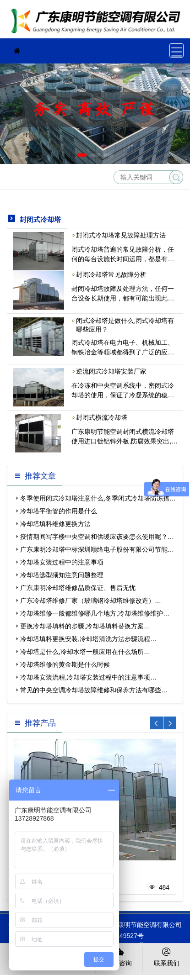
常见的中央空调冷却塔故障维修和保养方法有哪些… (94, 690)
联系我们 (166, 956)
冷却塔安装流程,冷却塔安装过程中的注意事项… (88, 677)
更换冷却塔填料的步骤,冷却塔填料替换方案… (85, 626)
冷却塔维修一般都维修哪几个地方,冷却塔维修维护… (94, 613)
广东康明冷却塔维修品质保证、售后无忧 (78, 587)
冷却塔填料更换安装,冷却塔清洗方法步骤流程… (88, 639)
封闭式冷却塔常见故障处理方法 (121, 235)
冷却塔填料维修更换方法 (55, 523)
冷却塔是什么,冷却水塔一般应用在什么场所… (85, 651)
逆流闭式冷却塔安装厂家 (111, 371)
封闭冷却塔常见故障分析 (111, 274)
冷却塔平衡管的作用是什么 (58, 511)
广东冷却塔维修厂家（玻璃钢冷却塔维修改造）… (90, 600)
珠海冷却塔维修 (98, 22)
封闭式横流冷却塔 (101, 417)
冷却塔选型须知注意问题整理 (61, 575)
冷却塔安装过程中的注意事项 (61, 562)
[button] (82, 155)
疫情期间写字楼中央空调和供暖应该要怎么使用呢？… (97, 536)
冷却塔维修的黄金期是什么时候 (65, 664)
